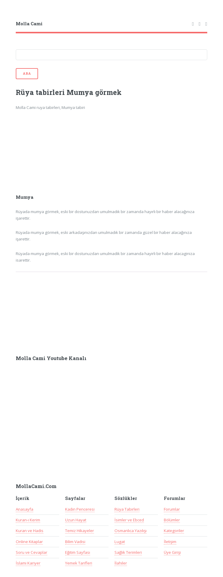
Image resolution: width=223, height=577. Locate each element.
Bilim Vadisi (75, 541)
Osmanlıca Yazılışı (130, 530)
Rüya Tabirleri (126, 509)
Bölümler (172, 520)
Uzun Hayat (75, 520)
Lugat (119, 541)
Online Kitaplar (29, 541)
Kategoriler (174, 530)
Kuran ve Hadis (29, 530)
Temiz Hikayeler (79, 530)
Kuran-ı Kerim (28, 520)
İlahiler (120, 563)
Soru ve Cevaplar (31, 552)
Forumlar (172, 509)
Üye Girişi (172, 552)
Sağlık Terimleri (128, 552)
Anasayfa (24, 509)
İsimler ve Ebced (129, 520)
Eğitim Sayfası (77, 552)
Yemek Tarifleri (78, 563)
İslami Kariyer (28, 563)
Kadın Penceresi (80, 509)
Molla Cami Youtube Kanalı (51, 358)
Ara (27, 73)
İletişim (170, 541)
